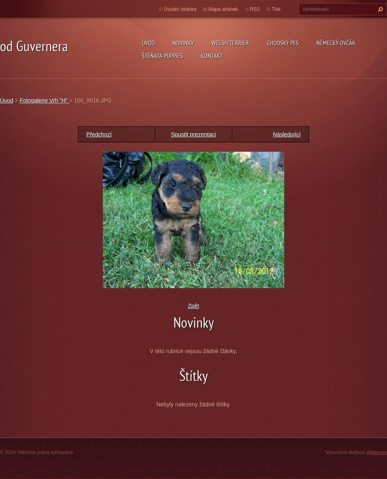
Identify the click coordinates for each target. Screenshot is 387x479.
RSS (255, 9)
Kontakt (212, 56)
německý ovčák (336, 43)
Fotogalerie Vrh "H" (44, 100)
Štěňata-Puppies (162, 56)
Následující (287, 134)
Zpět (193, 306)
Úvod (148, 43)
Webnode (376, 452)
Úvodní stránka (180, 9)
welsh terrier (230, 43)
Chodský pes (283, 43)
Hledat (379, 9)
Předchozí (99, 134)
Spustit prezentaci (193, 134)
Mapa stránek (223, 9)
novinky (183, 43)
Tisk (276, 9)
